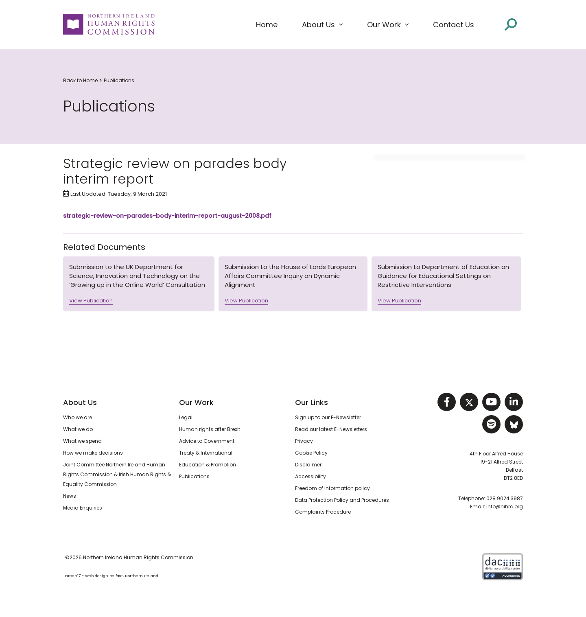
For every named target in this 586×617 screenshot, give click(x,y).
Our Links (311, 402)
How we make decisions (93, 452)
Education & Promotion (207, 464)
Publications (119, 80)
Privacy (304, 441)
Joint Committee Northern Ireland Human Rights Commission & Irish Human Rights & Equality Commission (117, 474)
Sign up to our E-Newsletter (328, 417)
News (69, 495)
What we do (78, 429)
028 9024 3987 (504, 498)
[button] (322, 25)
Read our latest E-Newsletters (331, 429)
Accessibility (310, 476)
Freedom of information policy (332, 488)
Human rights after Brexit (209, 429)
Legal (185, 417)
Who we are (77, 417)
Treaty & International (205, 452)
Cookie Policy (311, 452)
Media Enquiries (82, 507)
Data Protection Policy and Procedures (342, 500)
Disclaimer (308, 464)
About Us (80, 402)
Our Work (196, 402)
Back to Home (80, 80)
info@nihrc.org (504, 506)
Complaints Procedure (323, 511)
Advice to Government (206, 441)
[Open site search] (511, 23)
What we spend (82, 441)
